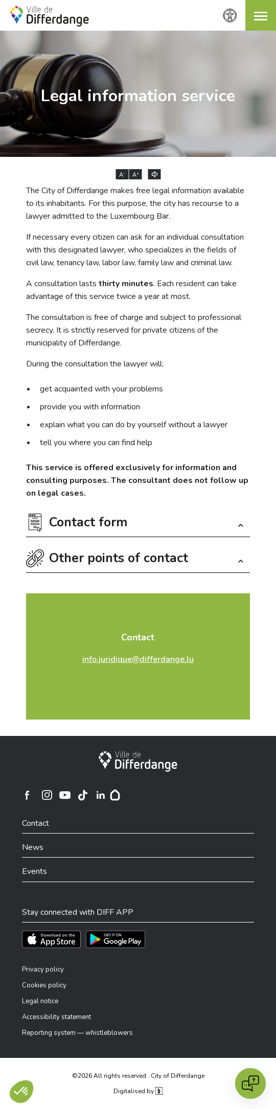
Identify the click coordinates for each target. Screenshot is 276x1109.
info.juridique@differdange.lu (138, 659)
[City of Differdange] (138, 761)
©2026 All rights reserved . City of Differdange (138, 1076)
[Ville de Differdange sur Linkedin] (101, 795)
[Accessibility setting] (230, 15)
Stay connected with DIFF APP (77, 912)
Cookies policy (44, 985)
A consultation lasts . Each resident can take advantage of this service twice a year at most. (131, 290)
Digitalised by (138, 1091)
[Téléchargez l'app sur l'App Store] (51, 939)
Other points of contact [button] (118, 559)
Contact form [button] (88, 523)
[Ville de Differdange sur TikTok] (83, 795)
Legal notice (40, 1001)
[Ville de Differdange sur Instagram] (47, 795)
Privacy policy (43, 969)
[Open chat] (250, 1083)
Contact (137, 637)
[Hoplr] (115, 795)
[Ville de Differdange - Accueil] (49, 16)
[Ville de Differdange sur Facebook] (27, 795)
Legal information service (138, 96)
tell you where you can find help (96, 442)
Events (34, 871)
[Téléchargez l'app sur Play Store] (115, 939)
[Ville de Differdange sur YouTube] (65, 795)
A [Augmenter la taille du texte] (135, 175)
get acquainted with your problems (101, 389)
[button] (260, 15)
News (32, 847)
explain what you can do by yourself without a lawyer (133, 424)
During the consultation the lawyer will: (95, 363)
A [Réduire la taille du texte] (122, 175)
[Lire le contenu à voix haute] (154, 174)
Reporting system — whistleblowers (77, 1032)
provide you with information (90, 406)
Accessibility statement (56, 1017)
